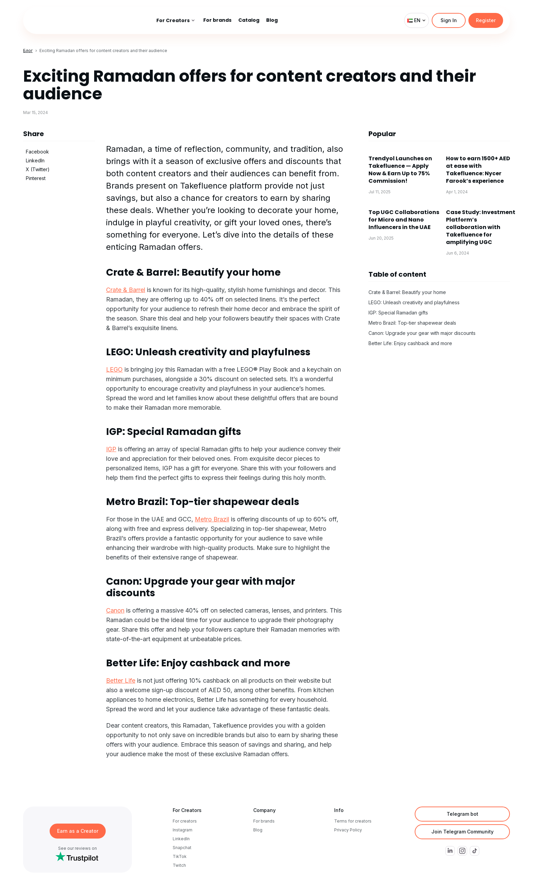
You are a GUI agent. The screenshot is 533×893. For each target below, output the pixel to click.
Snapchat (182, 847)
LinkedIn (181, 838)
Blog (257, 829)
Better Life (120, 680)
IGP (111, 449)
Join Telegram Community (462, 831)
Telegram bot (462, 814)
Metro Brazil (212, 519)
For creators (185, 821)
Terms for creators (353, 821)
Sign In (449, 20)
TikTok (180, 856)
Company (264, 810)
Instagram (182, 829)
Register (486, 20)
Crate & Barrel (125, 289)
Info (339, 810)
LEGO (114, 369)
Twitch (179, 865)
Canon (115, 610)
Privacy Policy (348, 829)
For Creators (187, 810)
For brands (264, 821)
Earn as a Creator (77, 831)
